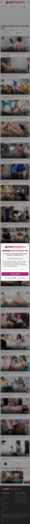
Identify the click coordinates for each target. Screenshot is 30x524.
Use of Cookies (8, 278)
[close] (28, 244)
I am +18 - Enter (15, 274)
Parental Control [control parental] (21, 278)
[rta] (15, 278)
